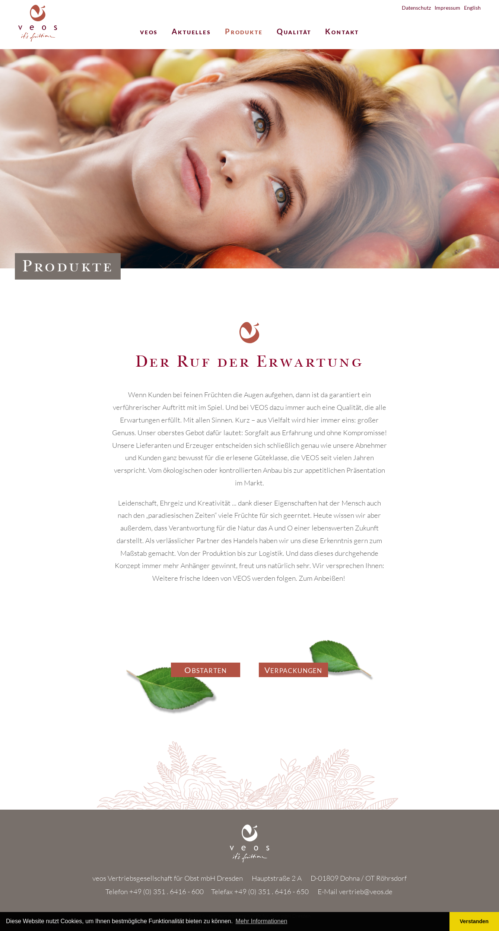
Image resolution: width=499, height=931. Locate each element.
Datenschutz (416, 7)
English (472, 7)
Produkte (244, 32)
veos (149, 32)
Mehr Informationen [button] (261, 921)
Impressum (447, 7)
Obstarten (205, 671)
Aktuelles (191, 32)
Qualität (294, 32)
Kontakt (342, 32)
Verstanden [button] (474, 921)
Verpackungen (293, 671)
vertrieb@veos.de (365, 891)
